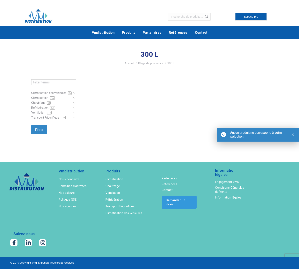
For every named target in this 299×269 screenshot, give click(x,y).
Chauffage (112, 186)
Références (169, 184)
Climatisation (114, 179)
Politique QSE (67, 199)
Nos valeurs (67, 193)
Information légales (228, 197)
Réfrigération (114, 199)
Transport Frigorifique (119, 206)
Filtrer (39, 130)
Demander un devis (175, 202)
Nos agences (67, 206)
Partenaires (169, 178)
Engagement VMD (227, 182)
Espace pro (251, 16)
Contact (167, 190)
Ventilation (112, 193)
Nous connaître (69, 179)
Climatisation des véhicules (123, 213)
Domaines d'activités (73, 186)
